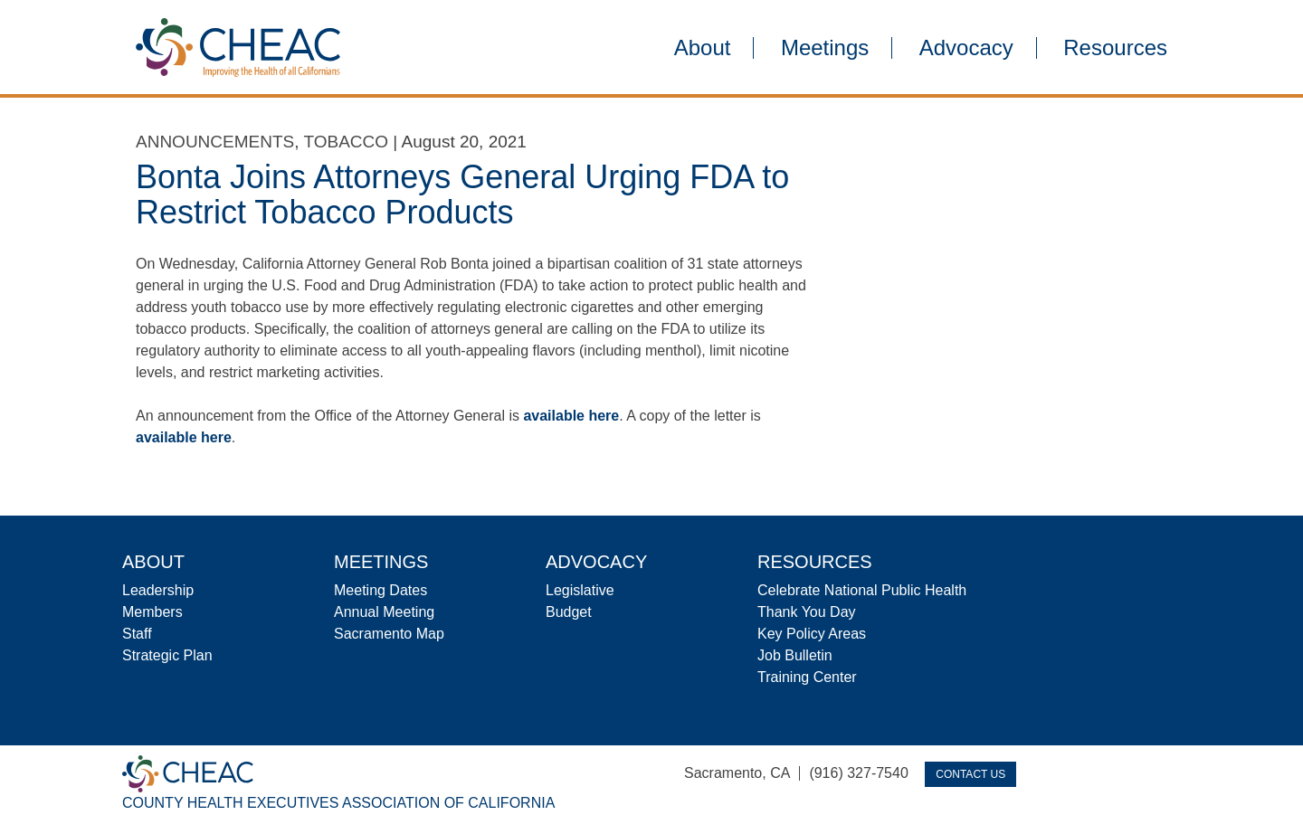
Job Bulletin (794, 655)
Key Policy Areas (811, 633)
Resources (1115, 48)
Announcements (215, 141)
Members (152, 612)
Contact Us (970, 774)
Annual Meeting (384, 612)
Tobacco (345, 141)
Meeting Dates (380, 590)
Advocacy (966, 48)
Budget (569, 612)
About (702, 48)
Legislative (580, 590)
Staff (137, 633)
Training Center (807, 677)
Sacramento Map (389, 633)
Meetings (825, 48)
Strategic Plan (167, 655)
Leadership (158, 590)
